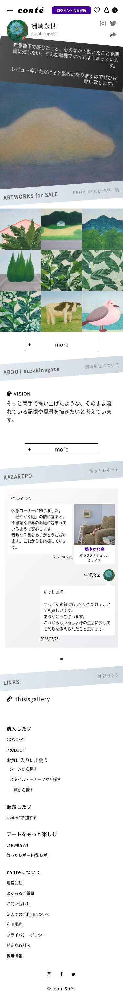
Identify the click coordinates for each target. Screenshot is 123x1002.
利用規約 (14, 924)
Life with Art (17, 845)
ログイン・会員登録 (71, 10)
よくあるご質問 (20, 893)
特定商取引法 (18, 945)
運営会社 (14, 882)
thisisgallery (28, 699)
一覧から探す (21, 790)
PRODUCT (16, 750)
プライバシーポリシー (26, 935)
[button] (61, 659)
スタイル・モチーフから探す (35, 779)
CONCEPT (16, 739)
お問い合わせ (18, 903)
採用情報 (14, 956)
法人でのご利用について (28, 914)
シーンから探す (23, 769)
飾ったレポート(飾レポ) (28, 855)
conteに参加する (22, 817)
